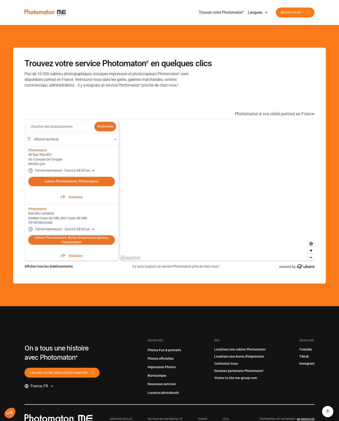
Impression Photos (162, 367)
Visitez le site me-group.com (235, 378)
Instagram (307, 363)
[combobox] (60, 126)
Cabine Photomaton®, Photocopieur (71, 181)
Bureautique (157, 375)
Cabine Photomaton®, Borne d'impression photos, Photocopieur (71, 240)
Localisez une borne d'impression (239, 356)
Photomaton (37, 150)
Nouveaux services (162, 384)
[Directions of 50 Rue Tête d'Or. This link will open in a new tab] (71, 197)
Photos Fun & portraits (164, 350)
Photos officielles (161, 358)
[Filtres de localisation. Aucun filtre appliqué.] (71, 139)
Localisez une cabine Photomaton (240, 349)
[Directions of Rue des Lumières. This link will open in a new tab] (71, 256)
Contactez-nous (226, 363)
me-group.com (306, 419)
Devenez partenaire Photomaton (239, 371)
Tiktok (304, 356)
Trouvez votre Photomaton (221, 12)
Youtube (305, 349)
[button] (258, 12)
